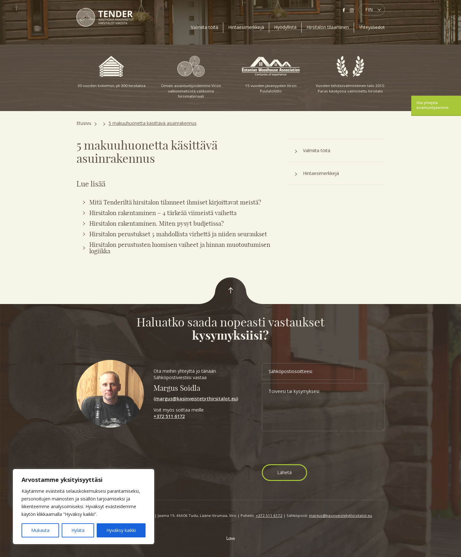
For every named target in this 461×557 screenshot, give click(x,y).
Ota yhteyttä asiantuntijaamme (432, 105)
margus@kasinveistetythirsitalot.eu (196, 399)
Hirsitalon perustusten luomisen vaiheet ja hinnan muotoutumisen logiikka (179, 248)
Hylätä (77, 530)
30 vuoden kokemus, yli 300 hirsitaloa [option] (111, 72)
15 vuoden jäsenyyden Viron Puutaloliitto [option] (271, 74)
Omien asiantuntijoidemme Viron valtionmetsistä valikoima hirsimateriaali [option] (191, 77)
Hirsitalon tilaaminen (327, 27)
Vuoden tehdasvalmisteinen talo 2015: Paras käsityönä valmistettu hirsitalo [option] (350, 74)
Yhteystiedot (372, 27)
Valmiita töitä (204, 27)
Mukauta (40, 530)
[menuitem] (372, 9)
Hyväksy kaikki (121, 530)
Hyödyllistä (285, 27)
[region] (83, 506)
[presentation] (310, 448)
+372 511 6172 (169, 416)
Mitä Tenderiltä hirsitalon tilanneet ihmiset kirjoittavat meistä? (175, 202)
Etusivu (83, 123)
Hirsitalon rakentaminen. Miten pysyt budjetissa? (156, 223)
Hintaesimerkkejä (246, 27)
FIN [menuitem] (369, 9)
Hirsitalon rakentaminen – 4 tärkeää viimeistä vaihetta (162, 213)
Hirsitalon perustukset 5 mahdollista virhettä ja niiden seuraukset (178, 234)
